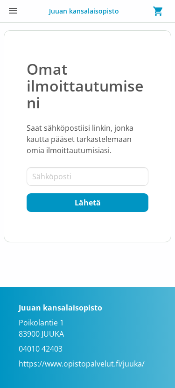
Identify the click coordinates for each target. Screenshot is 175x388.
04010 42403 (41, 349)
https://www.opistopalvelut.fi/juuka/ (82, 364)
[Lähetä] (87, 202)
